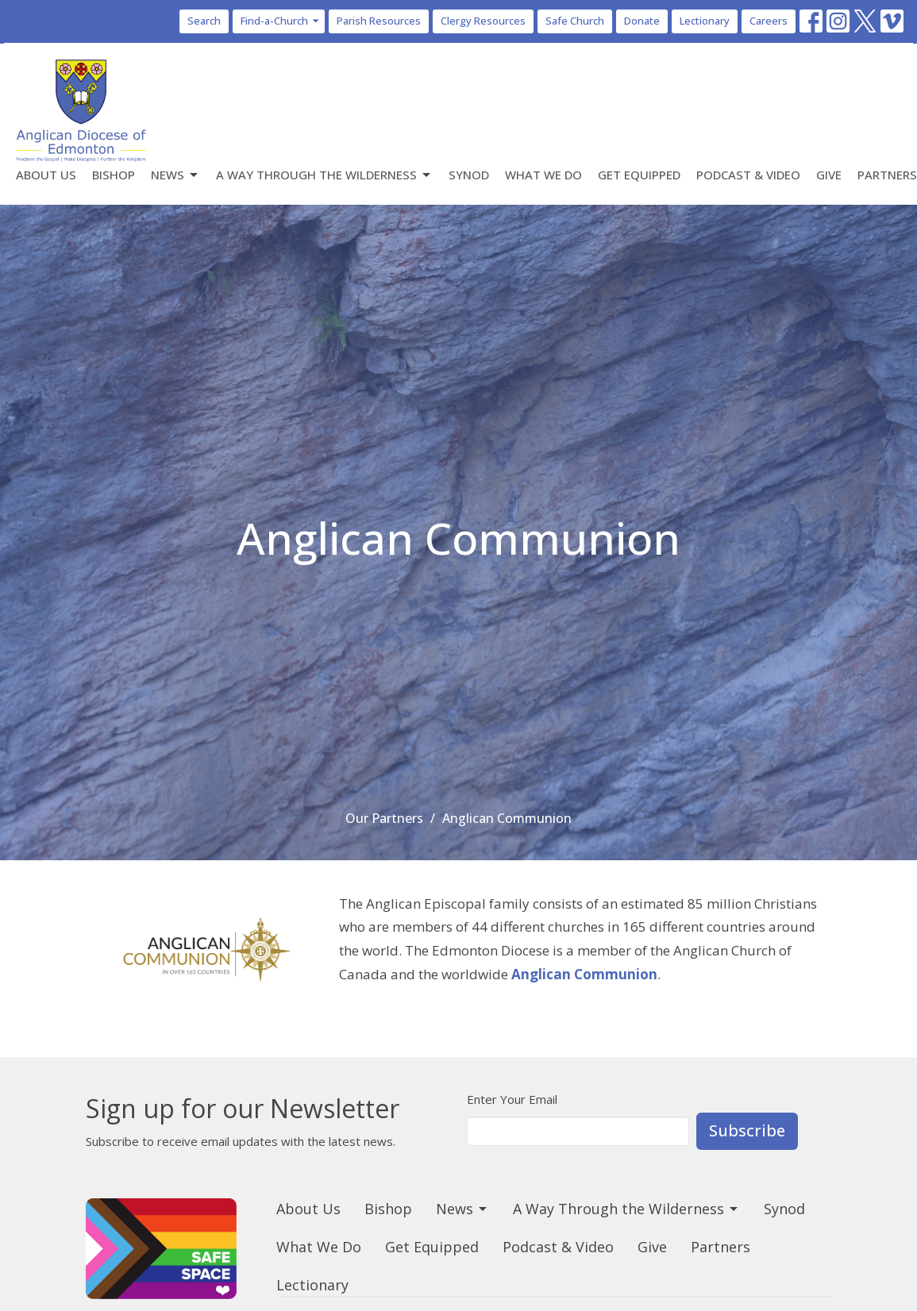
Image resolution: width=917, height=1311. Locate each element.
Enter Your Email (512, 1099)
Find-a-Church (281, 20)
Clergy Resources (483, 20)
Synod (469, 175)
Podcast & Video (748, 175)
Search (204, 20)
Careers (768, 20)
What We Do (543, 175)
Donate (642, 20)
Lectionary (705, 20)
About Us (46, 175)
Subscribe (747, 1130)
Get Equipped (639, 175)
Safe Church (574, 20)
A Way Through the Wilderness (324, 175)
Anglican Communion (584, 974)
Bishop (113, 175)
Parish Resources (379, 20)
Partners (887, 175)
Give (829, 175)
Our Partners (384, 818)
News (175, 175)
